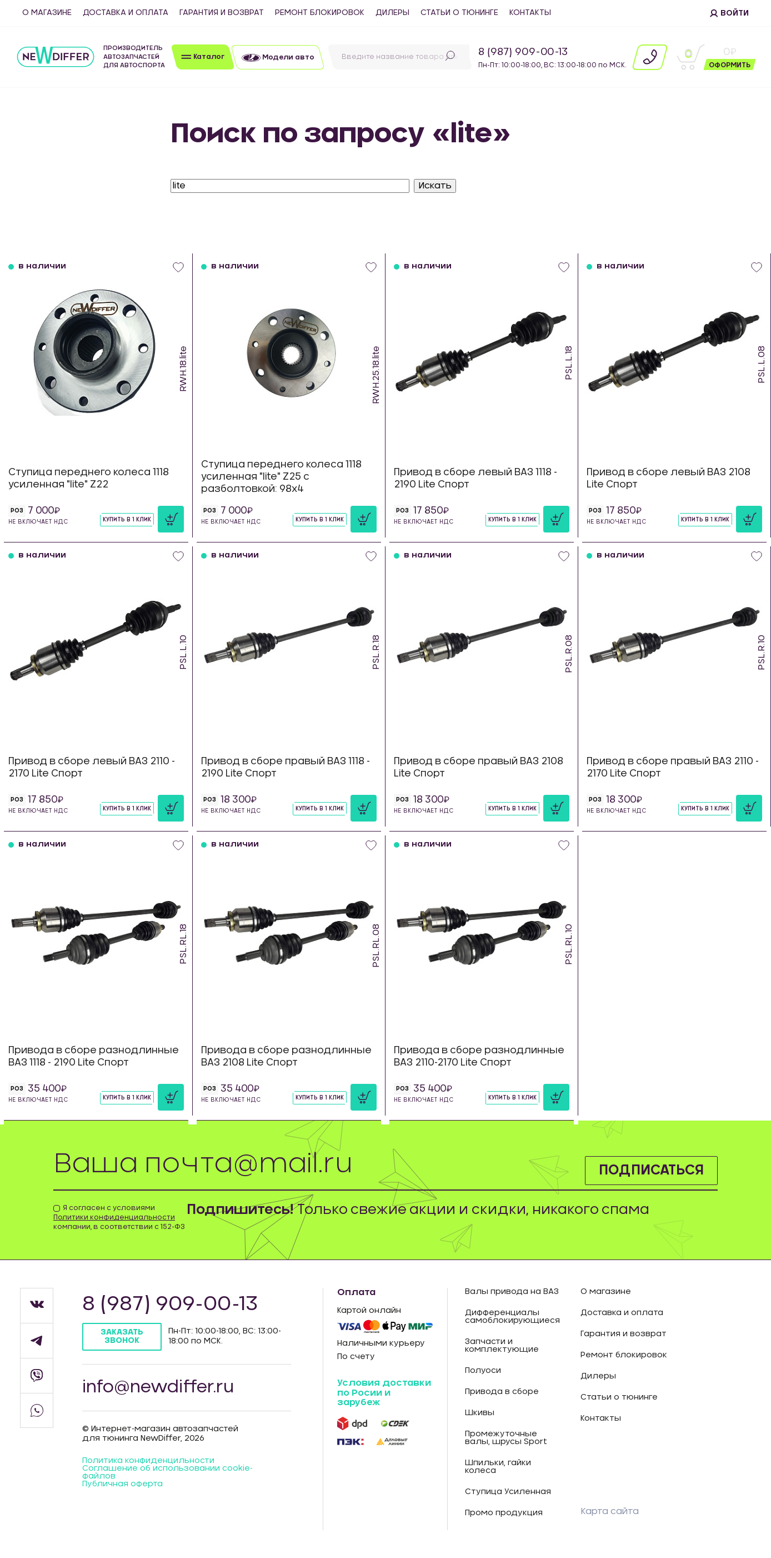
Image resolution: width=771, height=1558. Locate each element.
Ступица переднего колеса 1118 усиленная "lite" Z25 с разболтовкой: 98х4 (281, 477)
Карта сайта (609, 1511)
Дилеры (392, 13)
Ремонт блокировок (319, 13)
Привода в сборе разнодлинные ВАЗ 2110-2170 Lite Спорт (479, 1056)
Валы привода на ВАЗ (512, 1292)
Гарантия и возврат (221, 13)
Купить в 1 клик (127, 519)
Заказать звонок (122, 1336)
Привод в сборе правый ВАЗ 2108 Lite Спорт (478, 767)
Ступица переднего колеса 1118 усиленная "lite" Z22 (88, 478)
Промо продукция (504, 1513)
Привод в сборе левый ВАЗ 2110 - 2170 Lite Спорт (91, 767)
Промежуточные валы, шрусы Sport (506, 1438)
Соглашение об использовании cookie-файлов (167, 1472)
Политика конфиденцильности (148, 1461)
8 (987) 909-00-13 (523, 52)
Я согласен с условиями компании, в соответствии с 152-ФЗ (119, 1217)
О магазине (47, 13)
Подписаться (651, 1170)
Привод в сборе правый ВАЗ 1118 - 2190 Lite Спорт (285, 767)
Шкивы (479, 1413)
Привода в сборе (502, 1392)
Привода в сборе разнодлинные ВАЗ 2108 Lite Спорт (286, 1056)
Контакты (530, 13)
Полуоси (483, 1371)
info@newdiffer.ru (158, 1387)
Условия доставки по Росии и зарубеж (384, 1392)
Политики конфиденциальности (114, 1217)
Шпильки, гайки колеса (498, 1467)
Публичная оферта (122, 1484)
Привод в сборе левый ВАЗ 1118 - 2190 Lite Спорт (475, 478)
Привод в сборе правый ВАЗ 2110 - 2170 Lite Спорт (673, 767)
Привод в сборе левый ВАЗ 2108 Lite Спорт (668, 478)
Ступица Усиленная (508, 1492)
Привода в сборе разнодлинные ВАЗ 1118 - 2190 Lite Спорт (93, 1056)
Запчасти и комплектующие (502, 1345)
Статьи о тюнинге (459, 13)
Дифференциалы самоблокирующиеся (512, 1317)
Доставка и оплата (125, 13)
